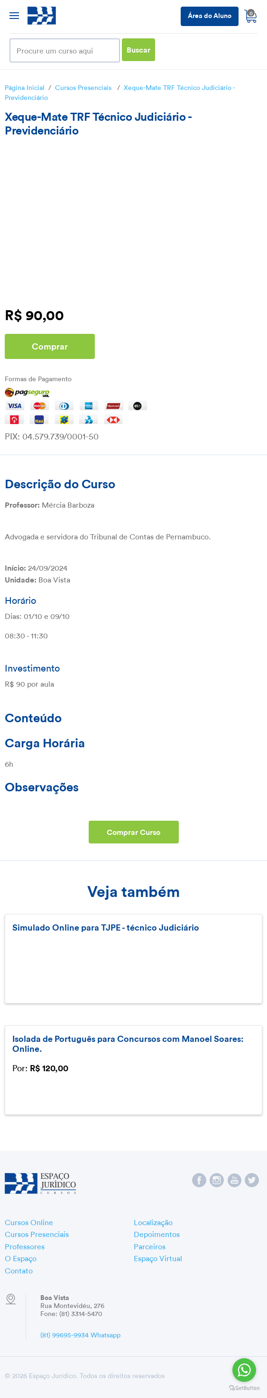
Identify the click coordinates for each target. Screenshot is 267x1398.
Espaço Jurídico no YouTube (234, 1180)
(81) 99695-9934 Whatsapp (80, 1334)
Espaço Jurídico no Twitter (252, 1180)
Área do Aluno (209, 14)
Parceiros (150, 1245)
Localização (153, 1221)
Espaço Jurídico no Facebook (199, 1180)
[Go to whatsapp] (244, 1370)
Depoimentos (157, 1233)
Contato (19, 1269)
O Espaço (21, 1257)
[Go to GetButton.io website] (244, 1388)
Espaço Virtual (158, 1257)
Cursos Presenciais (83, 86)
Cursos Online (29, 1221)
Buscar (138, 49)
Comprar (50, 345)
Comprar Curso (133, 831)
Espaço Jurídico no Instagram (217, 1180)
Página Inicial (25, 86)
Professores (25, 1245)
